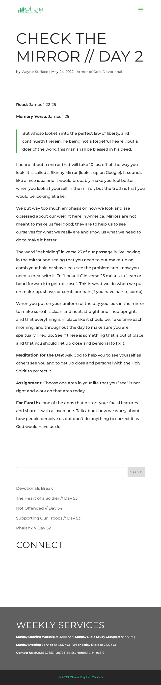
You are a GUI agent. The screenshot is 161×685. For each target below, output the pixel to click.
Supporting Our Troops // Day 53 (48, 518)
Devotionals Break (34, 488)
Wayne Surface (35, 71)
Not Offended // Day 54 (39, 508)
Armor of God (89, 71)
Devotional (112, 71)
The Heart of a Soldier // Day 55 (47, 498)
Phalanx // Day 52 (33, 528)
